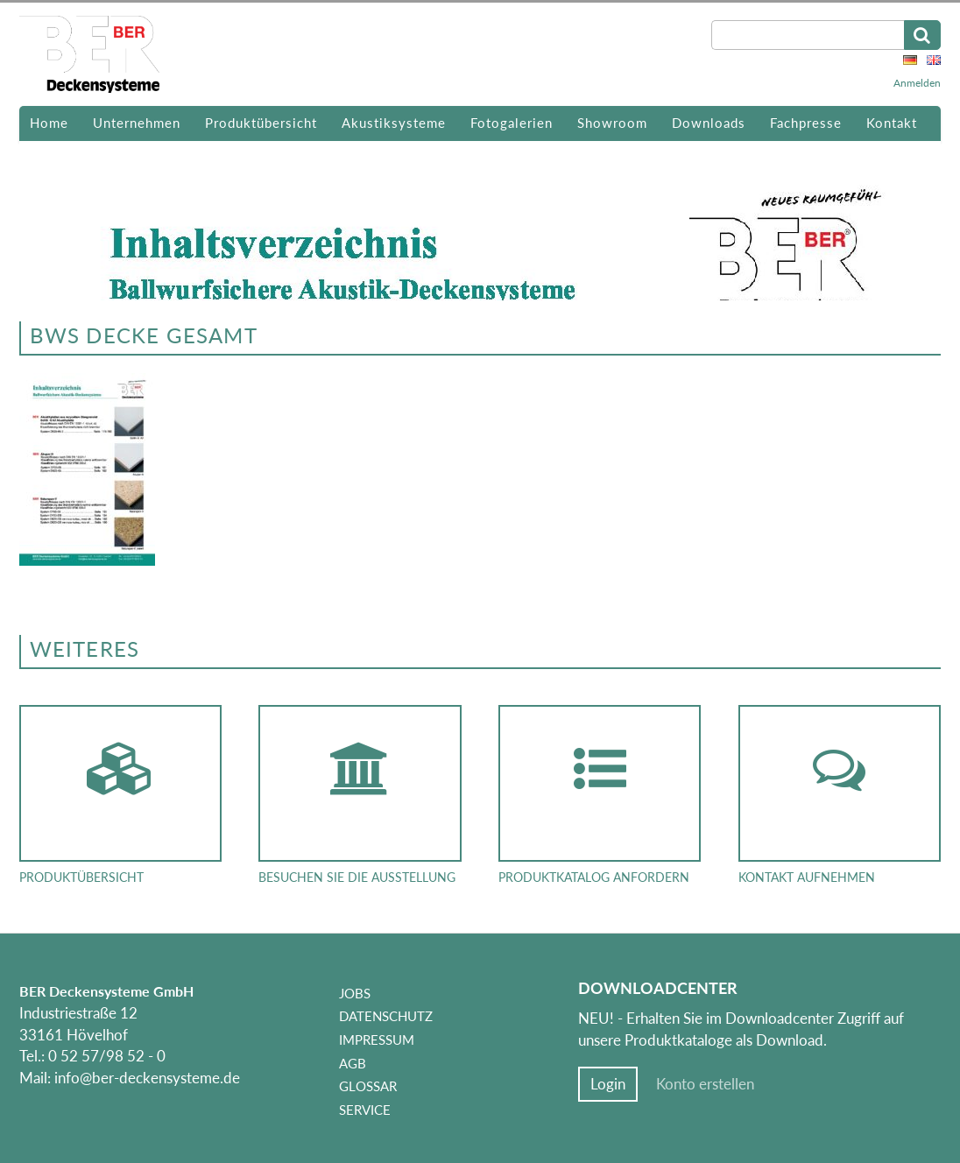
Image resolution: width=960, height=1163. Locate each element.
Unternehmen (136, 122)
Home (49, 122)
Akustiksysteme (394, 122)
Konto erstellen (705, 1084)
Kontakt (891, 122)
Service (365, 1109)
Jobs (355, 993)
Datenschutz (386, 1016)
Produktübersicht (261, 122)
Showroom (612, 122)
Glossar (368, 1086)
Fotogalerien (511, 122)
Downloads (708, 122)
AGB (352, 1063)
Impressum (376, 1039)
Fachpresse (806, 122)
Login (607, 1084)
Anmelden (917, 82)
